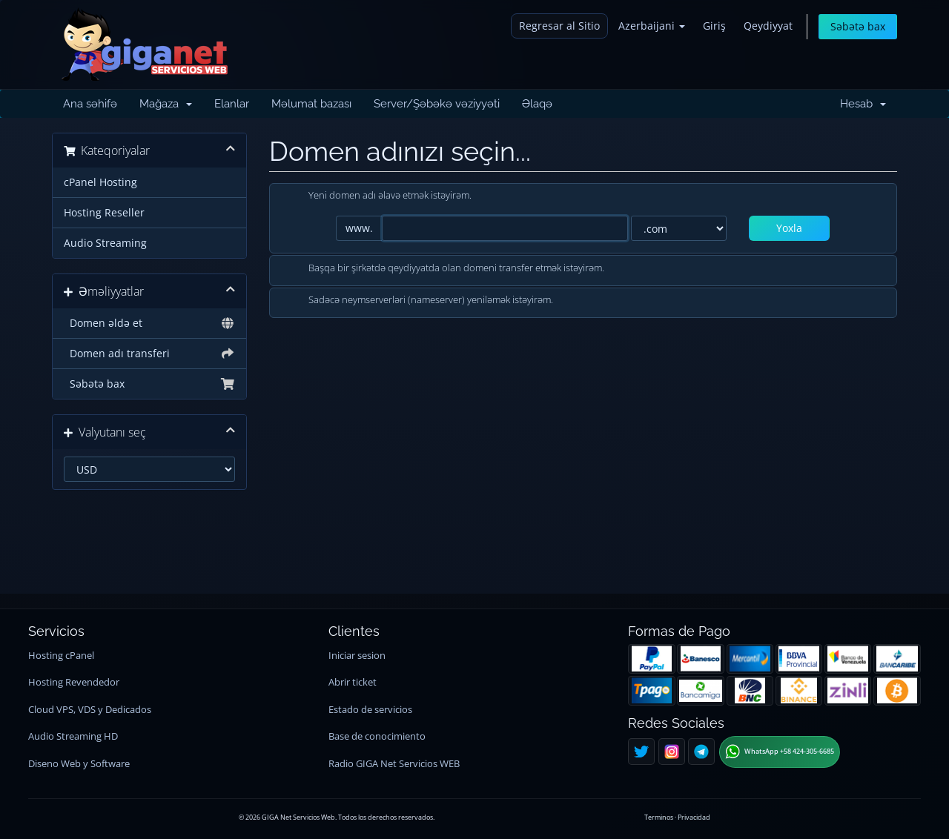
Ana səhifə (90, 103)
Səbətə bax (857, 26)
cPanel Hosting (100, 182)
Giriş (714, 26)
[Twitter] (641, 751)
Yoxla (789, 228)
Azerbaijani (651, 26)
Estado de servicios (370, 709)
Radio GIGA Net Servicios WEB (394, 763)
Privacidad (694, 817)
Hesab (863, 103)
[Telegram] (701, 751)
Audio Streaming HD (73, 736)
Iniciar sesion (357, 655)
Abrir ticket (352, 682)
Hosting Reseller (104, 212)
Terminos (658, 817)
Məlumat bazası (311, 103)
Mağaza (165, 103)
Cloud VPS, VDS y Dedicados (89, 709)
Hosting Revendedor (73, 682)
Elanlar (231, 103)
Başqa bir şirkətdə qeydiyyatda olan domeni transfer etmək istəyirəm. (444, 269)
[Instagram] (671, 751)
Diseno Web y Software (79, 763)
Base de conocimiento (377, 736)
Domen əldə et (149, 323)
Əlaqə (537, 103)
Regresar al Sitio (559, 26)
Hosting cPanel (61, 655)
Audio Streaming (105, 243)
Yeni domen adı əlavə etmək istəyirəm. (378, 196)
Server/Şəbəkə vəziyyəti (437, 103)
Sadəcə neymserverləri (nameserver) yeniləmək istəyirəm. (419, 301)
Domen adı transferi (149, 353)
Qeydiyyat (768, 26)
